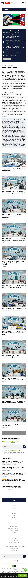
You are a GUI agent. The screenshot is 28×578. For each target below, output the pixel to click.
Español (18, 568)
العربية (14, 568)
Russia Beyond (14, 519)
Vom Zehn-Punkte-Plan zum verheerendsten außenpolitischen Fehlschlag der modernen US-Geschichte (13, 481)
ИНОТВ (14, 513)
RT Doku (14, 532)
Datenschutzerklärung (14, 540)
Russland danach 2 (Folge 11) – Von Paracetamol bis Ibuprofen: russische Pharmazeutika (12, 216)
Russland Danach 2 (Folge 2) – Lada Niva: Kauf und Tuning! (13, 424)
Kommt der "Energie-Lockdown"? (12, 31)
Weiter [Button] (14, 433)
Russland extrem (14, 530)
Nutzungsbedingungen (14, 542)
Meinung (14, 510)
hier (7, 576)
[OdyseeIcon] (17, 561)
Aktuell (14, 506)
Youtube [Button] (14, 500)
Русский (9, 568)
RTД (14, 515)
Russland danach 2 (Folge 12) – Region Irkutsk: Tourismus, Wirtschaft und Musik (13, 192)
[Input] (14, 447)
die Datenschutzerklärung (15, 450)
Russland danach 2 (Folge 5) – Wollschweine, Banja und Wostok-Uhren (13, 356)
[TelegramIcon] (11, 561)
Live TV (7, 2)
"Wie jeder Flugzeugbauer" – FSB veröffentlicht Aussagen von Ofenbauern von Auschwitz (14, 474)
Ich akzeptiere (12, 450)
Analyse (14, 508)
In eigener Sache (14, 548)
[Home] (2, 3)
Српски (15, 569)
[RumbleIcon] (15, 561)
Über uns (14, 544)
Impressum (14, 538)
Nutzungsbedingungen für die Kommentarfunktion (14, 546)
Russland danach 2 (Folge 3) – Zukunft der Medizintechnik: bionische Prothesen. (14, 401)
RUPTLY (14, 517)
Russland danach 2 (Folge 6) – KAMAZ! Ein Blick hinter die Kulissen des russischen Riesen (14, 333)
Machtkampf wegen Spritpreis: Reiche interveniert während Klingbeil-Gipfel (11, 487)
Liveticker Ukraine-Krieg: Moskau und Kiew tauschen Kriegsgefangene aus (13, 468)
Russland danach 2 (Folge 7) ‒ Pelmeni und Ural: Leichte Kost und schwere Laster (14, 309)
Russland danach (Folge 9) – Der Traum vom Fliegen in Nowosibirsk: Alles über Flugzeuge (13, 263)
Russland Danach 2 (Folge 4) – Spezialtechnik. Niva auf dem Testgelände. (14, 379)
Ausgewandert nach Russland (14, 528)
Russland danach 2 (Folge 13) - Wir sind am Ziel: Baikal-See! (14, 169)
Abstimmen (7, 58)
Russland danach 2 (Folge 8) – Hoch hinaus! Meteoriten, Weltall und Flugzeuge (14, 286)
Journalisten (14, 550)
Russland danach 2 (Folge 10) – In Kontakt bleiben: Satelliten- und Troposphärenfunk (14, 239)
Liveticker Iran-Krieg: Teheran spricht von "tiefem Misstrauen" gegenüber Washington (13, 462)
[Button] (24, 446)
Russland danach (14, 526)
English (3, 568)
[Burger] (25, 2)
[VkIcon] (13, 561)
